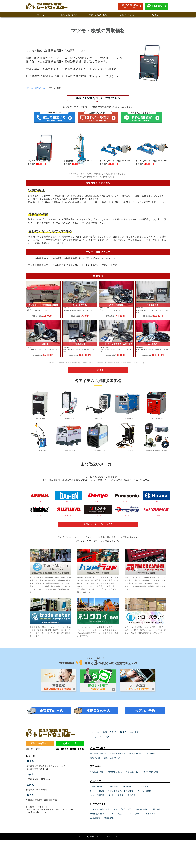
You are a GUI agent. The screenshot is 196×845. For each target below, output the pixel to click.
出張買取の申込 (51, 720)
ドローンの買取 (132, 818)
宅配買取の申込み (118, 758)
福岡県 (30, 794)
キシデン (98, 513)
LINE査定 (157, 6)
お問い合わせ (108, 742)
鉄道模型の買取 (97, 818)
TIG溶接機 (126, 791)
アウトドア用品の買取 (100, 814)
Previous (24, 150)
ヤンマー (156, 513)
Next (172, 150)
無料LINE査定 (70, 753)
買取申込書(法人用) (112, 763)
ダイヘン (68, 498)
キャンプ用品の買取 (122, 814)
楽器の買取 (156, 814)
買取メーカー (41, 88)
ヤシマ (127, 513)
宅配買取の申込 (98, 720)
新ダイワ (39, 513)
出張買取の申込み (98, 758)
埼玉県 (30, 771)
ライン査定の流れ (151, 777)
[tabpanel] (44, 149)
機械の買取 (109, 823)
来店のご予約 (145, 720)
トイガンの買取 (115, 818)
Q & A (155, 15)
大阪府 (30, 784)
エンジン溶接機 (144, 796)
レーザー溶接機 (97, 796)
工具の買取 (95, 823)
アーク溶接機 (96, 791)
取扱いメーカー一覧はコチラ (98, 527)
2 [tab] (100, 169)
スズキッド (68, 513)
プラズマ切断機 (142, 791)
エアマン (39, 498)
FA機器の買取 (149, 818)
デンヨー (98, 498)
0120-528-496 (130, 6)
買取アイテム (126, 15)
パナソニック (127, 498)
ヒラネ (156, 498)
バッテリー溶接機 (116, 800)
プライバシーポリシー (149, 742)
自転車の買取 (141, 814)
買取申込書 (95, 763)
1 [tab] (96, 169)
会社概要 (131, 742)
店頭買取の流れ (132, 777)
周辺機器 (131, 800)
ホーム (40, 15)
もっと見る (98, 372)
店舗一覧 (151, 758)
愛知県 (30, 805)
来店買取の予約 (136, 758)
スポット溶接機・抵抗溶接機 (120, 796)
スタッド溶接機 (97, 800)
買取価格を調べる (40, 753)
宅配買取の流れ (98, 15)
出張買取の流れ (69, 15)
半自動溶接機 (112, 791)
